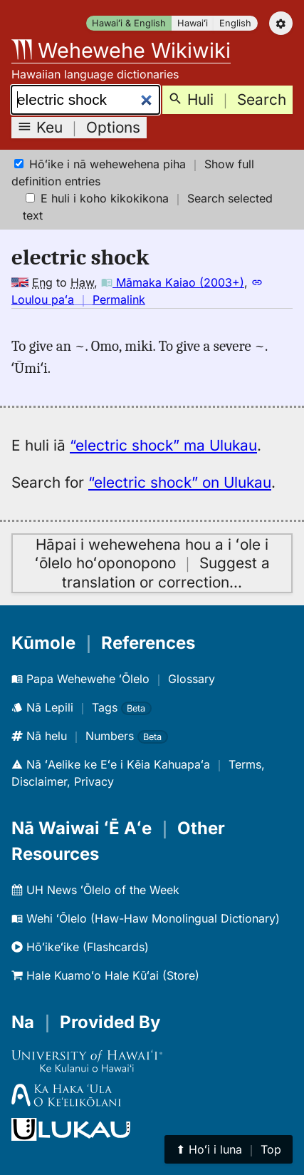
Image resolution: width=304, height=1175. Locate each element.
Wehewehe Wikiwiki (121, 50)
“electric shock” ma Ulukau (163, 445)
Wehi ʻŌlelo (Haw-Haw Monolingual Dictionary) (145, 918)
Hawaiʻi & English (129, 23)
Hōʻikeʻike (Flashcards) (80, 947)
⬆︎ (228, 1149)
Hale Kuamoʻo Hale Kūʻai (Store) (105, 975)
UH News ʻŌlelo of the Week (95, 890)
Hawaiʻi (192, 23)
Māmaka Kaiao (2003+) (172, 282)
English (235, 23)
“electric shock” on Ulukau (179, 482)
